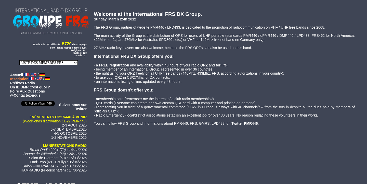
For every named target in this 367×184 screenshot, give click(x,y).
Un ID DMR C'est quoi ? (30, 87)
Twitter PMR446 (244, 123)
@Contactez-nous (25, 95)
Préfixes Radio (22, 83)
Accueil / (20, 75)
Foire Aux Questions (27, 91)
